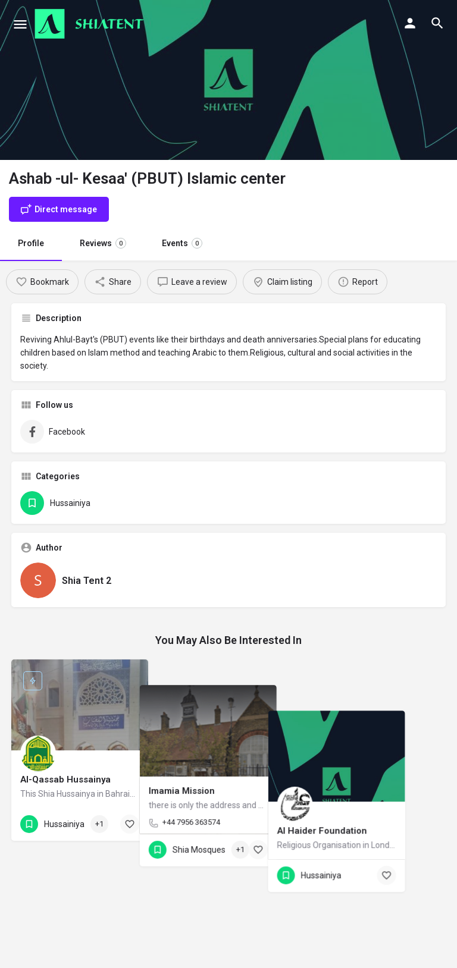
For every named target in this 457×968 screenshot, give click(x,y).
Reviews (103, 243)
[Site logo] (91, 24)
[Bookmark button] (129, 824)
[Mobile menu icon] (20, 24)
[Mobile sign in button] (410, 23)
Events (182, 243)
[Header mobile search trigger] (437, 23)
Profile (31, 243)
